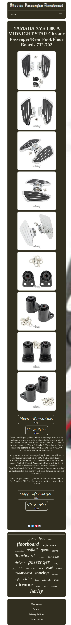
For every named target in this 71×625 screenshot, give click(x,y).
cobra (55, 550)
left (21, 568)
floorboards (25, 555)
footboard (24, 573)
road (49, 568)
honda (59, 568)
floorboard (28, 544)
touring (42, 572)
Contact (36, 609)
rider (27, 578)
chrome (24, 584)
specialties (19, 551)
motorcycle (46, 580)
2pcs (37, 580)
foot (42, 539)
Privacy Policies (36, 614)
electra (23, 540)
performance (49, 545)
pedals (50, 539)
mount (54, 586)
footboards (30, 568)
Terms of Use (36, 619)
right (17, 579)
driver (20, 562)
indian (14, 569)
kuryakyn (53, 556)
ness (46, 586)
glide (45, 550)
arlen (56, 580)
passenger (39, 562)
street (38, 586)
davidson (55, 574)
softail (32, 550)
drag (55, 563)
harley (36, 591)
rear (42, 556)
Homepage (36, 604)
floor (40, 568)
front (32, 538)
